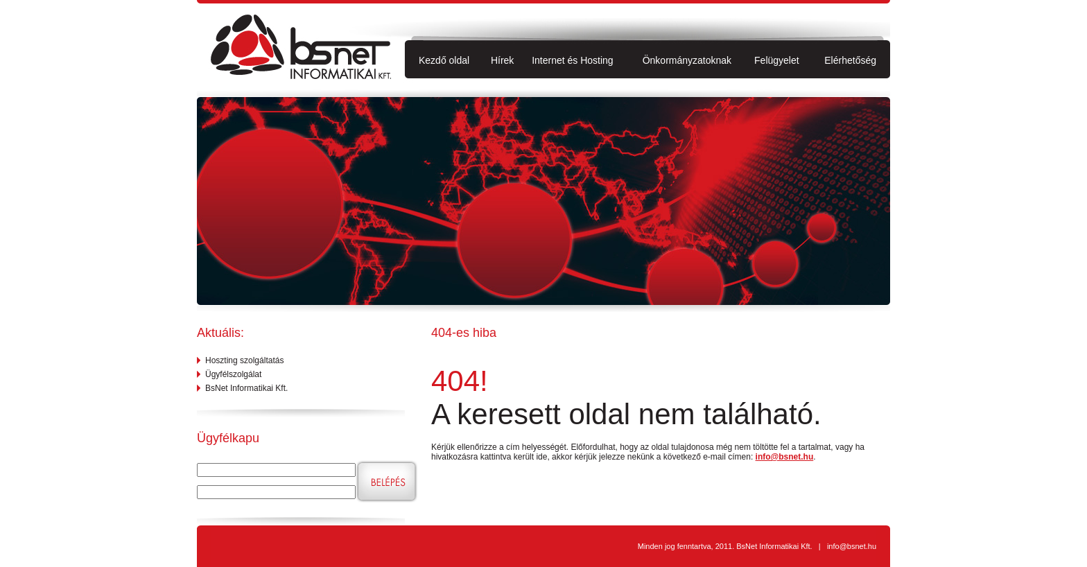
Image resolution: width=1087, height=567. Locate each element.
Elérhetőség (850, 60)
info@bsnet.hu (785, 457)
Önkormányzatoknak (687, 60)
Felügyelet (776, 60)
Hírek (502, 60)
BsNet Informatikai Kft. (246, 388)
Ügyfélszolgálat (233, 374)
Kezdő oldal (444, 60)
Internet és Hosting (573, 60)
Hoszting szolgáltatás (244, 360)
